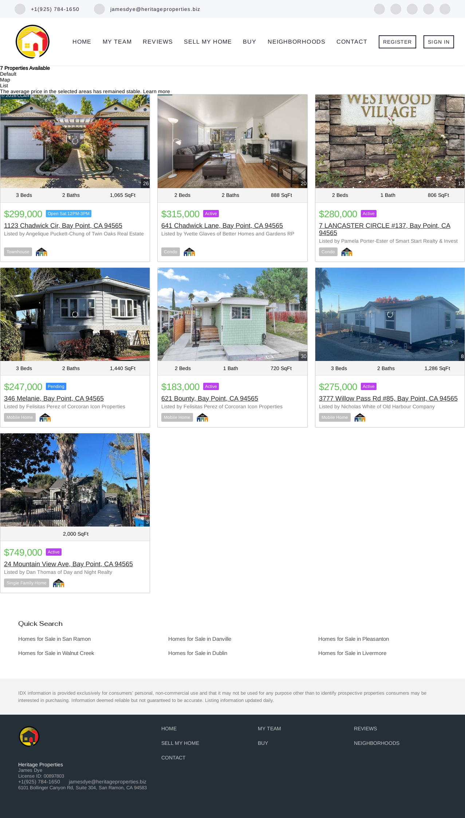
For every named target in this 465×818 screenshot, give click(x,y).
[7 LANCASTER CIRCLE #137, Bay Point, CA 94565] (390, 141)
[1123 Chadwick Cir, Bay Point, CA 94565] (75, 141)
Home (81, 42)
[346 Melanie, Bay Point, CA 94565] (75, 314)
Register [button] (397, 42)
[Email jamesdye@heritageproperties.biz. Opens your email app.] (147, 9)
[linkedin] (395, 8)
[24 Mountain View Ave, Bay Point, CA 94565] (75, 480)
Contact (352, 42)
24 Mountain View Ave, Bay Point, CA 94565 (68, 564)
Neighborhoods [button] (297, 42)
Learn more (156, 91)
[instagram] (445, 8)
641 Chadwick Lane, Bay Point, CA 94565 (222, 225)
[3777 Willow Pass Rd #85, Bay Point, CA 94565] (390, 314)
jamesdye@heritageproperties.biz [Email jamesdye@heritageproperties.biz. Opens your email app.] (107, 782)
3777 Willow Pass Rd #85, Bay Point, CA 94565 (388, 398)
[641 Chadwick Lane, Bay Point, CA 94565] (232, 141)
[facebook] (379, 8)
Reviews (158, 42)
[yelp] (428, 8)
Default (8, 74)
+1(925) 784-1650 (39, 782)
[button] (170, 730)
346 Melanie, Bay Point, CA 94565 (54, 398)
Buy (249, 42)
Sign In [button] (439, 42)
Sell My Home (208, 42)
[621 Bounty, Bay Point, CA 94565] (232, 314)
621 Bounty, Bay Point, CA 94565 (209, 398)
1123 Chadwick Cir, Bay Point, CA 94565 (63, 225)
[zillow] (412, 8)
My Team (117, 42)
